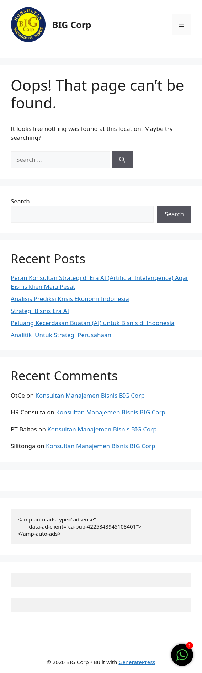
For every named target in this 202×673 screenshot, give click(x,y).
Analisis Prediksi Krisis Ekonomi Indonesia (70, 299)
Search (20, 201)
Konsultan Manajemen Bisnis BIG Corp (89, 395)
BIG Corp (71, 24)
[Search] (122, 159)
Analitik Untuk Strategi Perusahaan (61, 335)
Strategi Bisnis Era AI (40, 311)
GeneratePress (136, 662)
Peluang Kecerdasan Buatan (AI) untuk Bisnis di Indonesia (92, 323)
